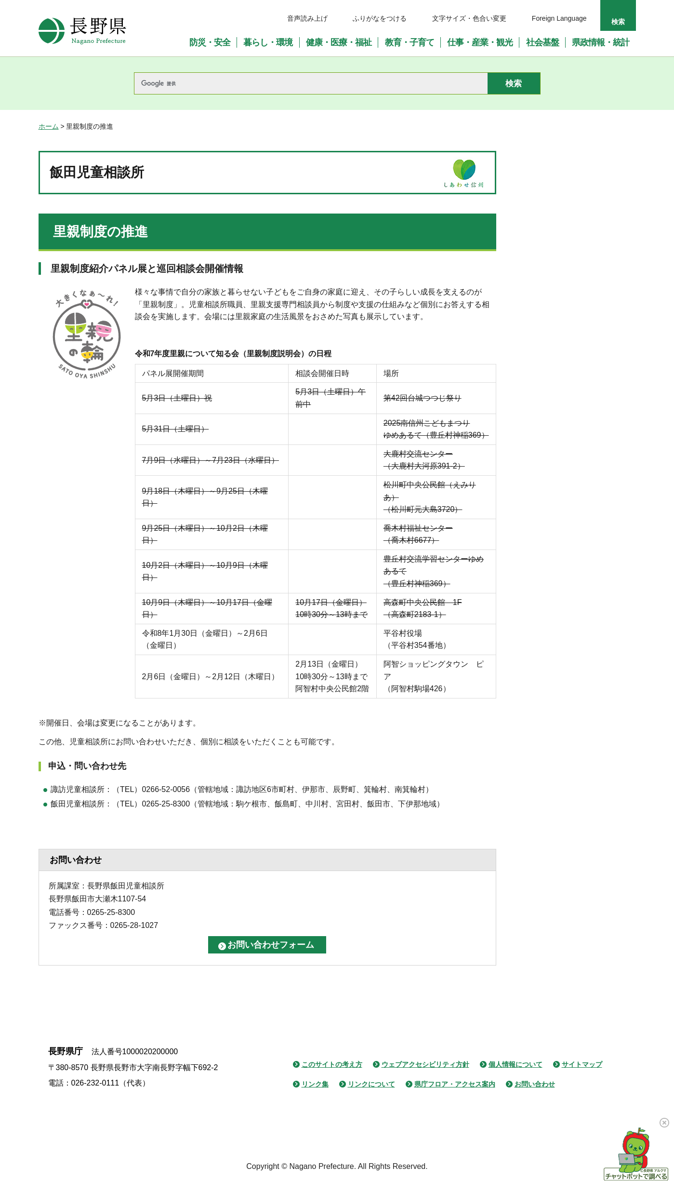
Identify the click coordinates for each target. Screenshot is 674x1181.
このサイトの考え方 (332, 1062)
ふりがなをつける (380, 18)
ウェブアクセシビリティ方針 (425, 1062)
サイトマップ (582, 1062)
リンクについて (371, 1082)
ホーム (49, 126)
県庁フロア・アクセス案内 (454, 1082)
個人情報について (515, 1062)
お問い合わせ (535, 1082)
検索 (618, 22)
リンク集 (315, 1082)
